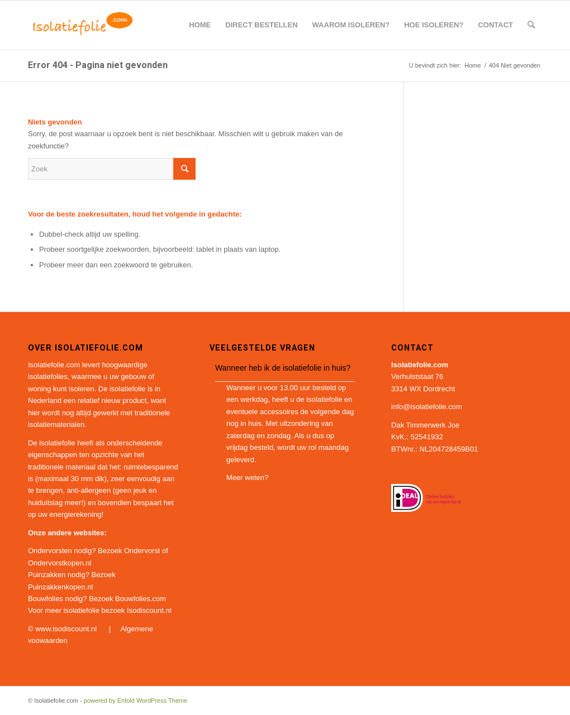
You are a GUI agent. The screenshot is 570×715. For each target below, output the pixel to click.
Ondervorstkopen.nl (59, 563)
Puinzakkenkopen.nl (60, 587)
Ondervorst (142, 550)
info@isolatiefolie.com (426, 406)
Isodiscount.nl (149, 610)
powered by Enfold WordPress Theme (135, 700)
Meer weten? (247, 477)
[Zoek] (531, 25)
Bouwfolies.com (140, 598)
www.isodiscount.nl (66, 629)
